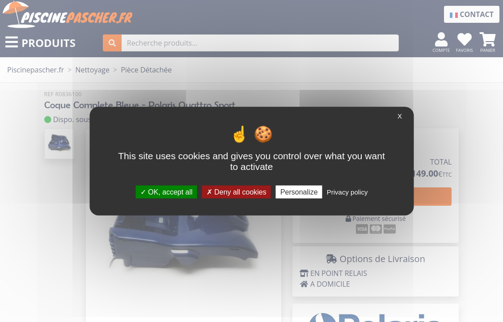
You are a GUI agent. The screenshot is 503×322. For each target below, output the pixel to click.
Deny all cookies (236, 191)
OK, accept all (166, 191)
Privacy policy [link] (347, 191)
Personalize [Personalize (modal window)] (299, 191)
